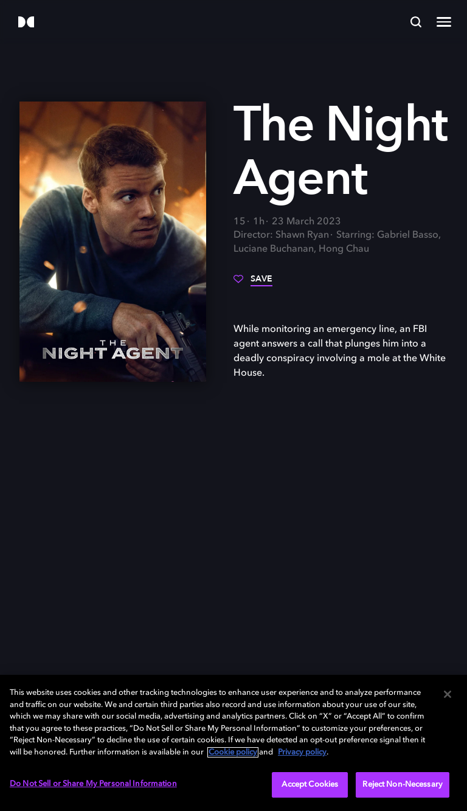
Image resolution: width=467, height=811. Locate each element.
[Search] (416, 21)
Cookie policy (233, 752)
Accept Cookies (310, 785)
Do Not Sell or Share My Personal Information (93, 784)
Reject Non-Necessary (402, 785)
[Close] (447, 694)
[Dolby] (26, 23)
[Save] (253, 283)
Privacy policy (302, 752)
